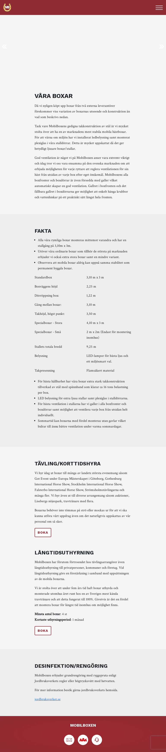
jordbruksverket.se (48, 699)
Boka (43, 532)
